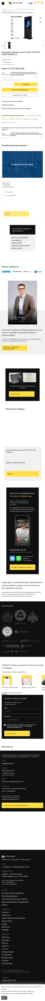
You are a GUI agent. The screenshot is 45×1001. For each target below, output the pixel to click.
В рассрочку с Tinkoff (20, 95)
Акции (4, 924)
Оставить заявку (11, 733)
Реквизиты (6, 915)
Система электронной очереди (14, 899)
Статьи (5, 949)
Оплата (4, 119)
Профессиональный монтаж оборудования (16, 108)
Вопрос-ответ (7, 958)
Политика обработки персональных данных (16, 972)
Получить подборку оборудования (10, 348)
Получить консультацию (20, 89)
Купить (22, 474)
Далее (7, 213)
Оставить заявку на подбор (21, 567)
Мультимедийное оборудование (15, 902)
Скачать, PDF (15, 394)
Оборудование (8, 952)
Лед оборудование (9, 896)
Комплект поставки (9, 122)
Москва (7, 867)
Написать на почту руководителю (15, 805)
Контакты (6, 937)
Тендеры (5, 930)
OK (4, 998)
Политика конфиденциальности (12, 970)
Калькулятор (7, 963)
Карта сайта (7, 921)
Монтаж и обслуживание (19, 237)
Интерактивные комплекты (13, 893)
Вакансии (6, 927)
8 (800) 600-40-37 (18, 550)
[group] (22, 27)
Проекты (5, 912)
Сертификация (16, 240)
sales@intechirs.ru (8, 763)
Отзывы (11, 119)
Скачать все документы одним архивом (11, 693)
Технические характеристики (13, 115)
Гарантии (19, 119)
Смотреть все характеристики (12, 79)
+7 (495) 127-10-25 (8, 773)
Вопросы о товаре (30, 119)
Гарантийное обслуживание (13, 918)
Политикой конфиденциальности (19, 726)
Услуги (4, 905)
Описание (29, 115)
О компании (7, 955)
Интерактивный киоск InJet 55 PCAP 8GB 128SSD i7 (21, 451)
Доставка (37, 115)
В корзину (25, 84)
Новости (5, 946)
